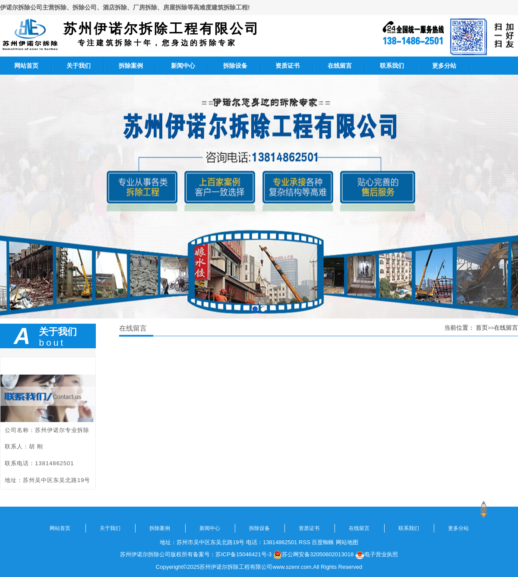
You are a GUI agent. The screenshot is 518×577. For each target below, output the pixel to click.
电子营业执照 (376, 554)
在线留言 (340, 65)
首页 (482, 327)
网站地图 (347, 542)
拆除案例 (131, 65)
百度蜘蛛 (323, 542)
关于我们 (78, 65)
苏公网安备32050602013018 (313, 554)
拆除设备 (235, 65)
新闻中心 (183, 65)
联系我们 (392, 65)
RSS (304, 542)
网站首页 (26, 65)
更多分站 (444, 65)
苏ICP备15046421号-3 (243, 554)
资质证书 (287, 65)
